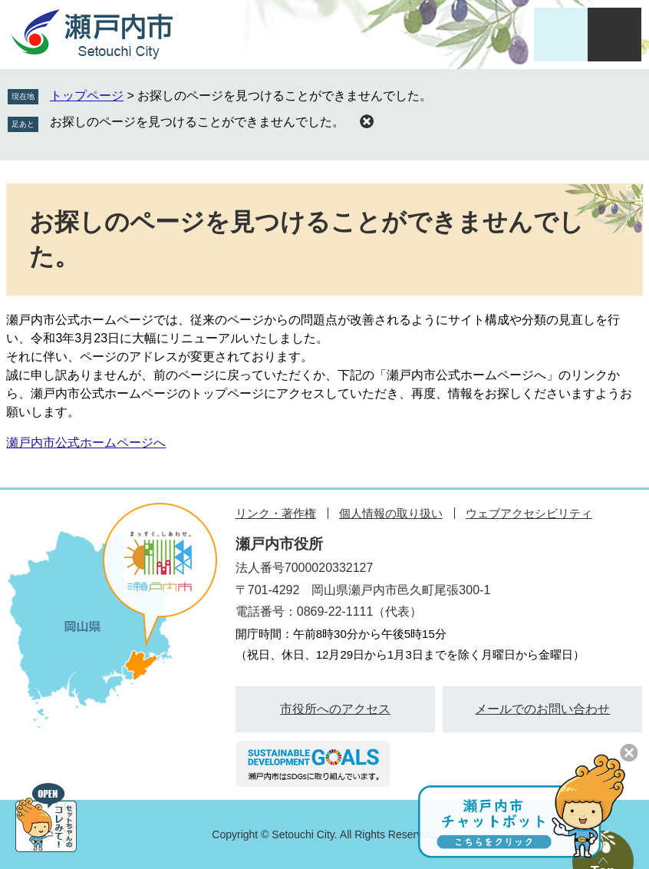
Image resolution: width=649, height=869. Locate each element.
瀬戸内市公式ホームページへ (86, 442)
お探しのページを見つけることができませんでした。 (197, 121)
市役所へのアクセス (335, 708)
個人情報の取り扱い (391, 513)
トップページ (87, 95)
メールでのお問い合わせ (542, 708)
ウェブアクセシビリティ (529, 513)
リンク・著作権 (276, 513)
